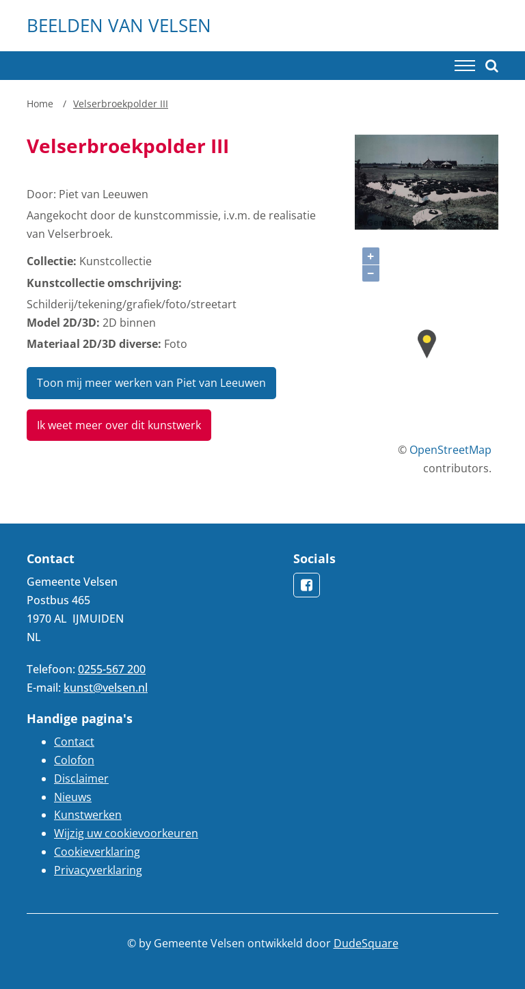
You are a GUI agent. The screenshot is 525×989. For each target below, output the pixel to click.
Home (40, 103)
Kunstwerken (88, 814)
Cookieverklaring (97, 851)
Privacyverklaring (98, 870)
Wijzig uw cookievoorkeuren (126, 833)
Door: (41, 194)
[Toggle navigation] (465, 65)
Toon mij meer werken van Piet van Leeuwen (151, 382)
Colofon (74, 760)
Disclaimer (81, 778)
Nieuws (73, 796)
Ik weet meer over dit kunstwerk (119, 425)
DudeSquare (366, 943)
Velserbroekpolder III (120, 103)
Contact (74, 741)
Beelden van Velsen (119, 25)
